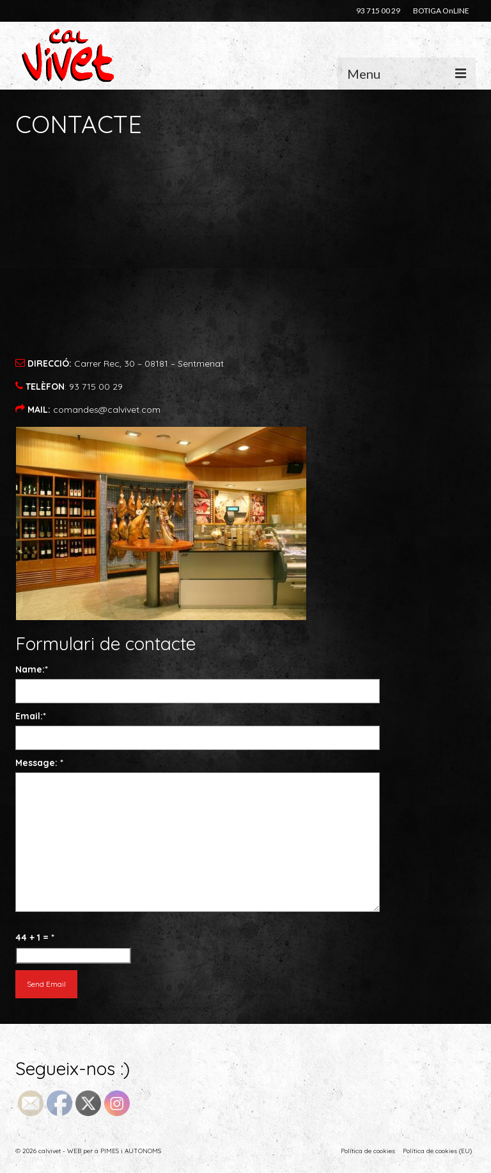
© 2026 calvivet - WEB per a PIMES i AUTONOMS (88, 1151)
